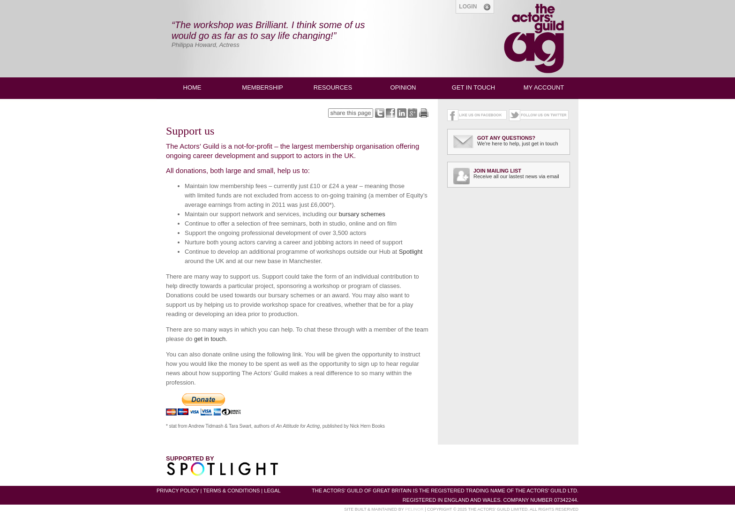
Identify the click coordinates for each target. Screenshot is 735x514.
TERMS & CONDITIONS (231, 490)
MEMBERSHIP (262, 87)
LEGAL (272, 490)
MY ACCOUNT (544, 87)
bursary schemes (362, 214)
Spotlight (411, 251)
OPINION (403, 87)
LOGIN (474, 7)
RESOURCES (333, 87)
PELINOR (414, 509)
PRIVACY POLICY (178, 490)
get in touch (209, 338)
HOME (192, 87)
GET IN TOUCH (473, 87)
